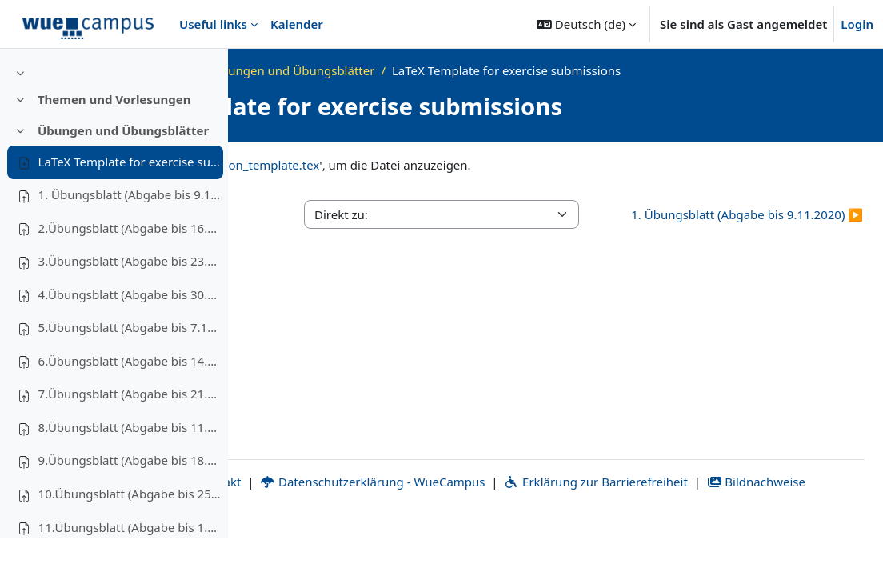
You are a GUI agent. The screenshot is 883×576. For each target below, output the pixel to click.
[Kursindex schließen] (17, 72)
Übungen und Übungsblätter (123, 169)
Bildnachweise (563, 542)
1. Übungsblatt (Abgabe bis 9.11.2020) (130, 233)
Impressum (291, 523)
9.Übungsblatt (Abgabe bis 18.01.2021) (130, 499)
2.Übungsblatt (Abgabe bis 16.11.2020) (130, 266)
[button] (586, 24)
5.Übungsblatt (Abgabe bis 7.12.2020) (130, 366)
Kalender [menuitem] (296, 24)
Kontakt (383, 523)
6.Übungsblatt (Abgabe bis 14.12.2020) (130, 399)
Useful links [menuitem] (213, 24)
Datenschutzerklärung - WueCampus (545, 523)
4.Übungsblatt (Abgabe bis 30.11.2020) (130, 333)
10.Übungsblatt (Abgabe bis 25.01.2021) (130, 532)
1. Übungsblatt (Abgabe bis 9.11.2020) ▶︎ (773, 223)
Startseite (303, 70)
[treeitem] (113, 111)
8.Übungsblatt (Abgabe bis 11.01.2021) (130, 466)
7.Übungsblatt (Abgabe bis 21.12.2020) (130, 433)
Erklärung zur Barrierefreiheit (769, 523)
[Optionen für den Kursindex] (209, 72)
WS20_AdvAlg (384, 70)
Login (857, 24)
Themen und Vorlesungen (114, 138)
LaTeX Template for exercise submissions (130, 200)
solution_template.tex (487, 165)
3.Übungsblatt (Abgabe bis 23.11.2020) (130, 299)
